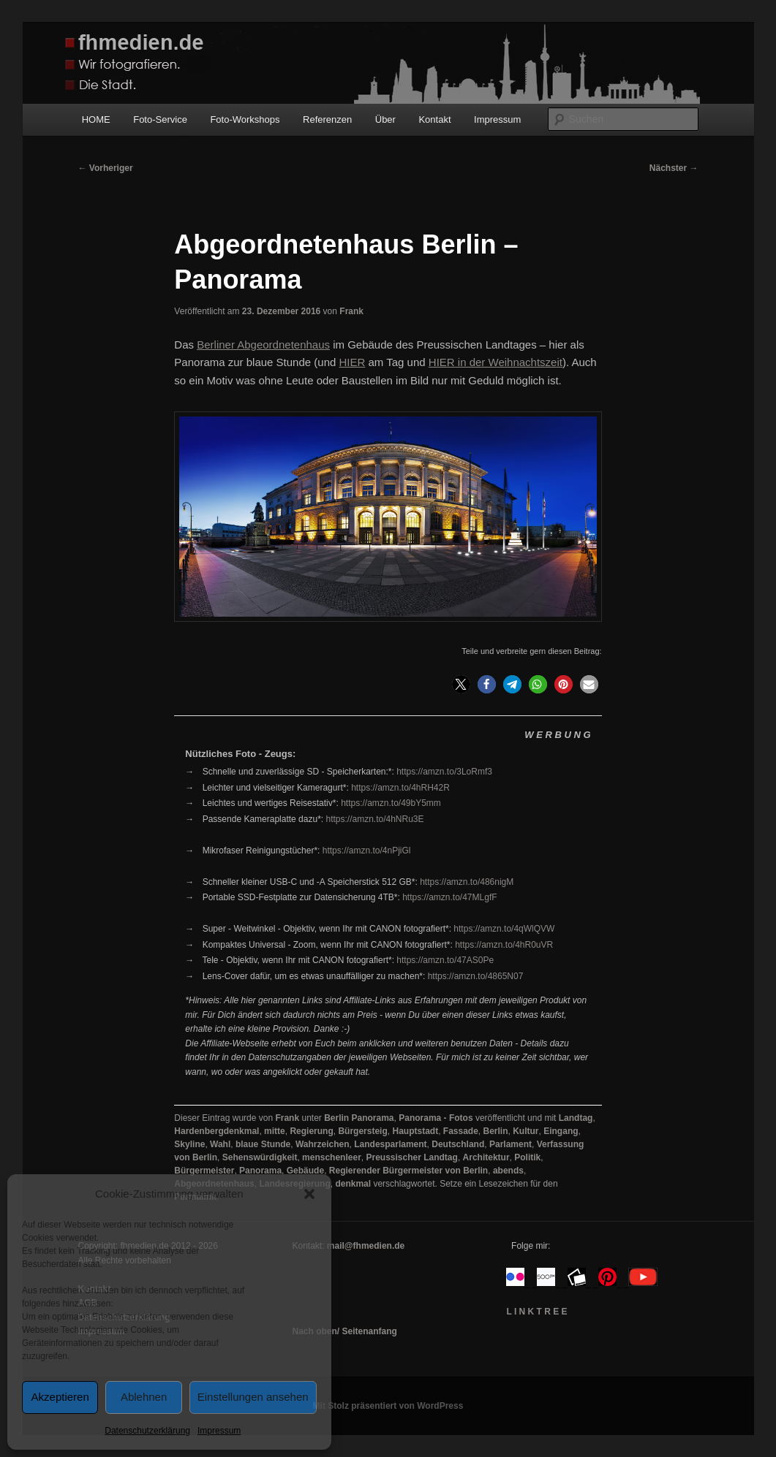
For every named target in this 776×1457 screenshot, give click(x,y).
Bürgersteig (362, 1131)
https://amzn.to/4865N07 (476, 976)
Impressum (219, 1431)
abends (508, 1170)
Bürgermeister (204, 1170)
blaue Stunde (263, 1144)
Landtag (576, 1118)
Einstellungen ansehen (253, 1397)
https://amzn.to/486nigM (466, 882)
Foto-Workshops (244, 119)
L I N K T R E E (536, 1311)
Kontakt (434, 119)
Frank (351, 311)
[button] (309, 1194)
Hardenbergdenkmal (216, 1131)
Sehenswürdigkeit (260, 1157)
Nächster (673, 168)
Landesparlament (390, 1144)
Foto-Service (160, 119)
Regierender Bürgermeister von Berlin (408, 1170)
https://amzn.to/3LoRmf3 (444, 771)
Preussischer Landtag (411, 1157)
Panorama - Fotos (435, 1118)
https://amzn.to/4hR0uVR (504, 945)
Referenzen (327, 119)
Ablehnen (144, 1397)
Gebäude (305, 1170)
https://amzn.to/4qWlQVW (503, 929)
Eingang (560, 1131)
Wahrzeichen (322, 1144)
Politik (527, 1157)
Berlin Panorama (358, 1118)
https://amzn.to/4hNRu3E (374, 819)
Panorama (260, 1170)
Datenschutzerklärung (147, 1431)
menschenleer (331, 1157)
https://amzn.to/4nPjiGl (367, 850)
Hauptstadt (415, 1131)
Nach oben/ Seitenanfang (344, 1331)
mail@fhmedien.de (365, 1246)
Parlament (510, 1144)
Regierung (311, 1131)
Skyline (189, 1144)
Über (385, 119)
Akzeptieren (60, 1397)
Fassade (460, 1131)
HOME (96, 119)
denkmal (353, 1184)
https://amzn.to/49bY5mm (391, 803)
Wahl (220, 1144)
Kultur (525, 1131)
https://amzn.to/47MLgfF (449, 897)
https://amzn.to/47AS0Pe (445, 960)
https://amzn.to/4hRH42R (400, 788)
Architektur (486, 1157)
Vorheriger (105, 168)
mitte (274, 1131)
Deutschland (458, 1144)
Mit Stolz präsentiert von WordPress (388, 1406)
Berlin (495, 1131)
